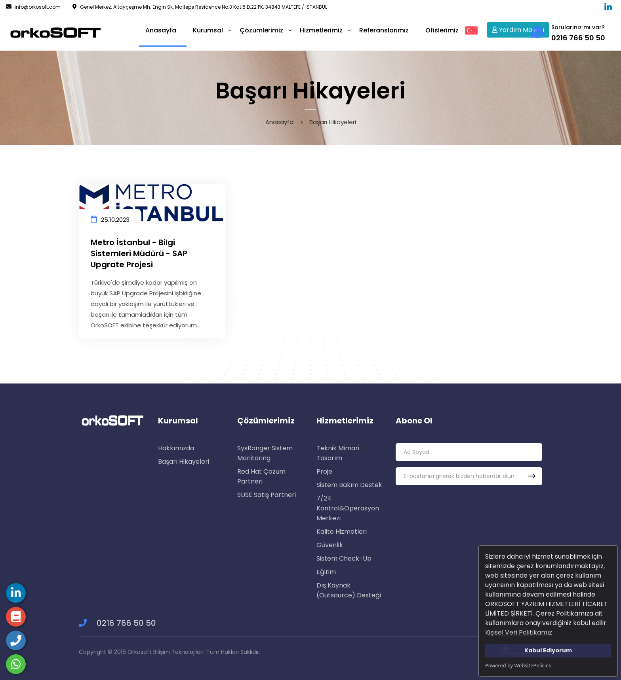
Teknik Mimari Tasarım (337, 453)
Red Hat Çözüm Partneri (261, 476)
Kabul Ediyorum (548, 650)
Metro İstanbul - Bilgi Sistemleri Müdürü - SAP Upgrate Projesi (139, 253)
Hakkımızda (176, 448)
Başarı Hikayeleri (183, 461)
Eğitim (326, 571)
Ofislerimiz (442, 30)
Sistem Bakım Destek (349, 484)
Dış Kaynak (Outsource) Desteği (348, 590)
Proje (324, 471)
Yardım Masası (518, 29)
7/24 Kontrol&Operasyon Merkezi (347, 508)
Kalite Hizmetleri (341, 531)
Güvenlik (329, 545)
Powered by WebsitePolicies (518, 665)
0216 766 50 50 (117, 623)
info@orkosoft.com (33, 7)
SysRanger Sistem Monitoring (265, 453)
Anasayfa (279, 122)
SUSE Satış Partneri (266, 494)
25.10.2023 (110, 219)
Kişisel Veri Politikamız (518, 632)
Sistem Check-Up (343, 558)
